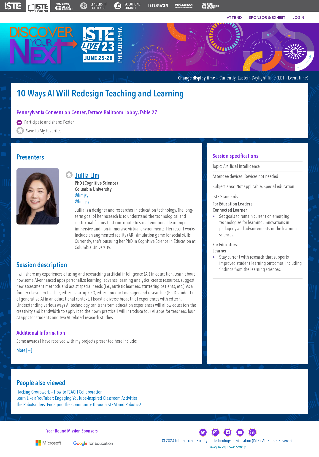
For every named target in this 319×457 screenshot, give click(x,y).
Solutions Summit (132, 6)
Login (298, 18)
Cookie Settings (236, 447)
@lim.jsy (82, 202)
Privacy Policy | (218, 447)
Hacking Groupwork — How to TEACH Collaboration (59, 392)
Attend (234, 18)
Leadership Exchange (98, 6)
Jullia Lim (87, 176)
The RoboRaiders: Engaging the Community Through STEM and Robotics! (78, 404)
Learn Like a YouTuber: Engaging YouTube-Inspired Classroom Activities (77, 398)
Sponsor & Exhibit (267, 18)
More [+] (24, 350)
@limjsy (81, 195)
